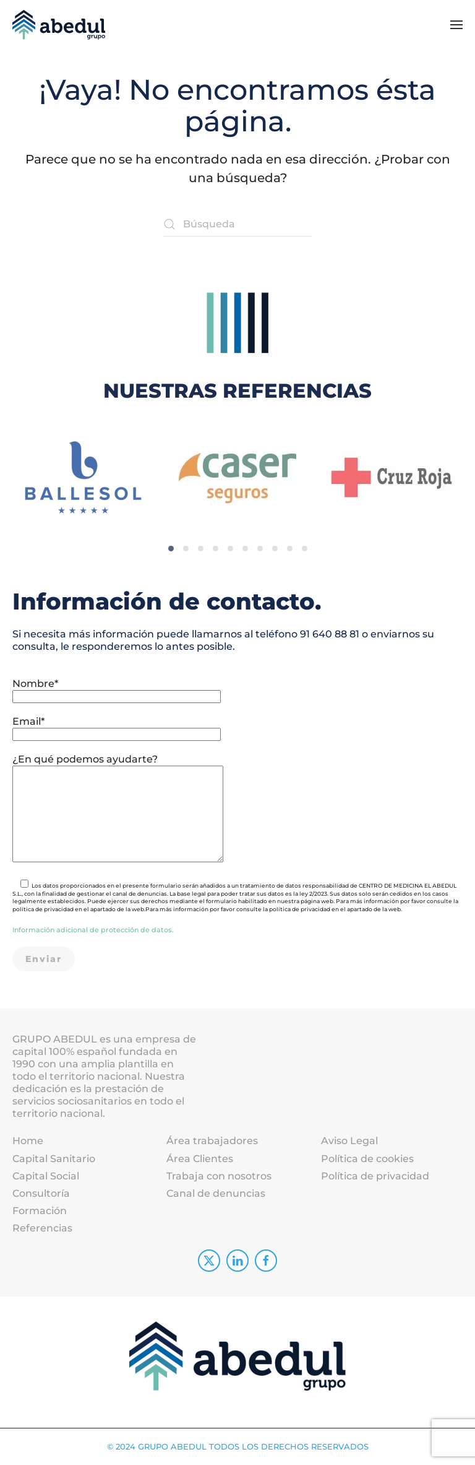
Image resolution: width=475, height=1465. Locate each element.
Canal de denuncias (215, 1193)
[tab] (171, 530)
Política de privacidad (375, 1176)
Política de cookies (367, 1159)
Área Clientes (199, 1159)
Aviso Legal (349, 1141)
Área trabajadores (212, 1141)
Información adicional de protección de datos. (93, 929)
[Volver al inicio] (58, 25)
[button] (456, 25)
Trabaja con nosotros (219, 1176)
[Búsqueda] (237, 224)
